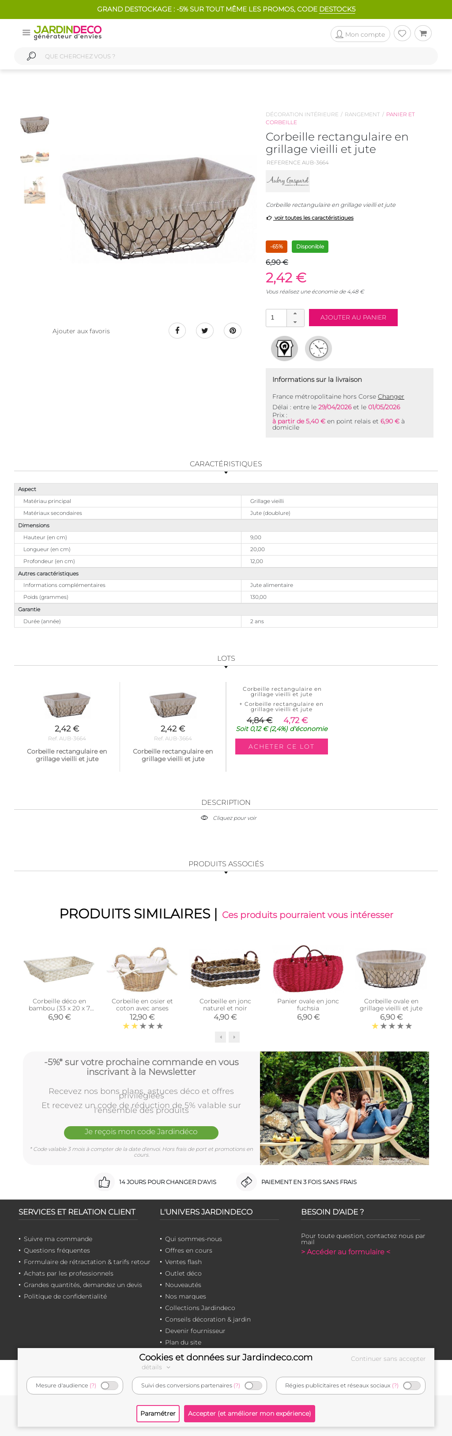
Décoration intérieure (302, 114)
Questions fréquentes (57, 1250)
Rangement (362, 114)
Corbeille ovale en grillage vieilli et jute (391, 1004)
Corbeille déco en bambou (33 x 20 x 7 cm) (59, 1008)
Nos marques (185, 1296)
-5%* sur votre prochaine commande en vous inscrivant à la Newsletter (141, 1067)
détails (157, 1367)
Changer (391, 396)
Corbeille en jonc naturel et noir (225, 1004)
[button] (295, 313)
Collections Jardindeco (200, 1308)
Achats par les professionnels (68, 1273)
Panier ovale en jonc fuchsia (308, 1004)
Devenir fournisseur (195, 1331)
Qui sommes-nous (193, 1239)
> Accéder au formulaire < (345, 1252)
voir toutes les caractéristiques (310, 217)
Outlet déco (183, 1273)
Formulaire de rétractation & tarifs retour (87, 1262)
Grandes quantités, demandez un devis (83, 1285)
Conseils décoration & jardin (208, 1319)
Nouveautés (183, 1285)
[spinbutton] (284, 318)
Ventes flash (183, 1262)
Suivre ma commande (58, 1239)
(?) (93, 1385)
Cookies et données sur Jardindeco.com (226, 1357)
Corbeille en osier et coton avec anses (142, 1004)
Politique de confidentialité (65, 1296)
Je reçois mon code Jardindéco (141, 1131)
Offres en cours (188, 1250)
